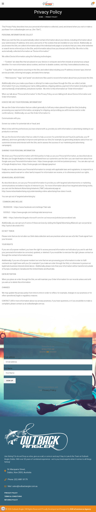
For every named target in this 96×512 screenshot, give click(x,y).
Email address (9, 357)
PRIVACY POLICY (11, 492)
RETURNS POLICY (11, 499)
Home (41, 17)
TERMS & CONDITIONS (13, 495)
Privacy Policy (49, 390)
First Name (8, 368)
